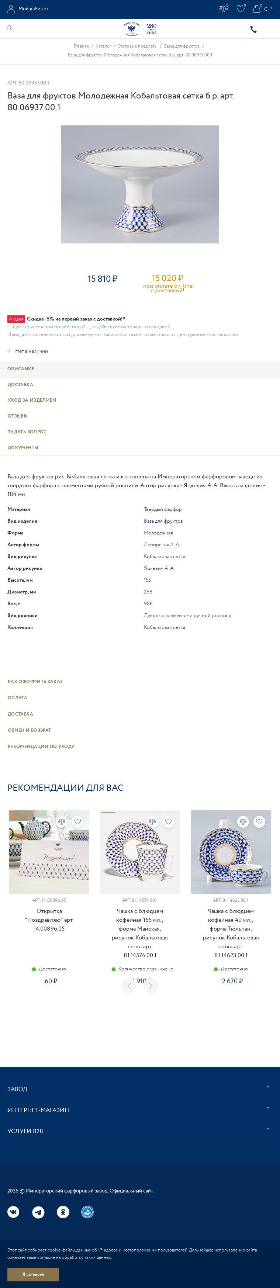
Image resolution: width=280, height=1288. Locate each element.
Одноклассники (63, 1212)
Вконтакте (13, 1212)
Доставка (20, 714)
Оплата (17, 698)
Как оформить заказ (35, 682)
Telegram (38, 1212)
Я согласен (33, 1274)
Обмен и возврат (29, 730)
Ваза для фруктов (163, 521)
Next (151, 986)
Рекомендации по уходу (41, 747)
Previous (129, 986)
